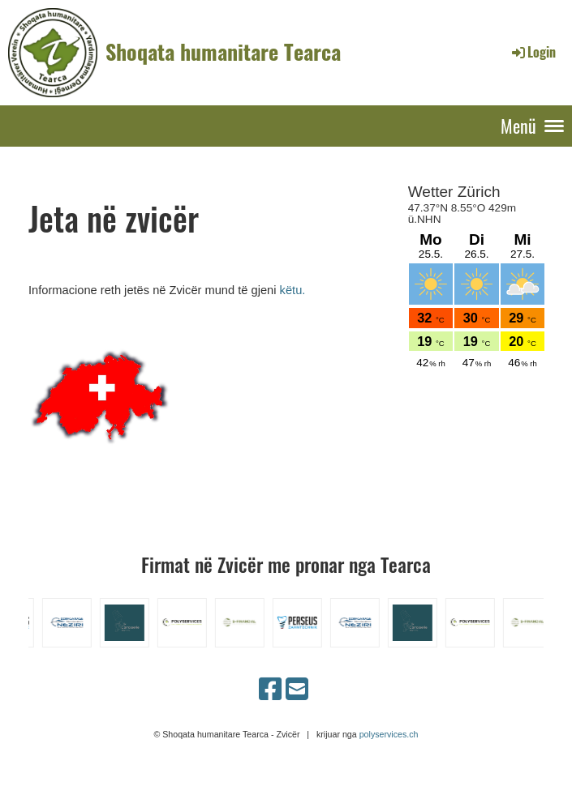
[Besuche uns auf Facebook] (270, 689)
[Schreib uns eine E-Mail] (297, 689)
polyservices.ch (389, 734)
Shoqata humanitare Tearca (223, 51)
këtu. (293, 290)
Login (533, 52)
